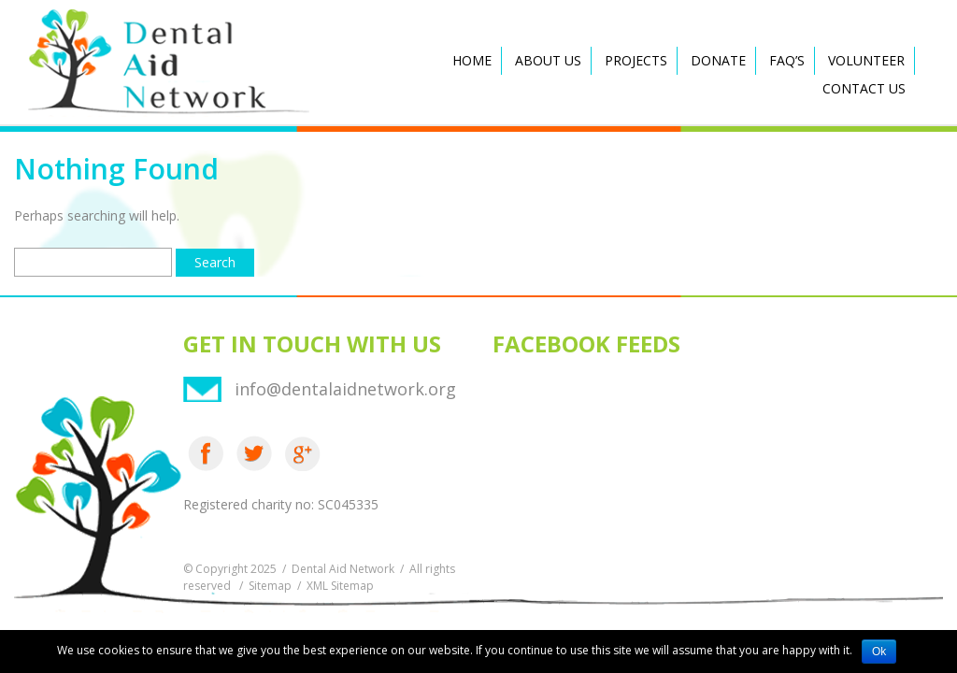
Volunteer (866, 60)
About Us (548, 60)
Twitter (254, 453)
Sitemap (270, 586)
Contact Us (864, 88)
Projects (636, 60)
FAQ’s (787, 60)
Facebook (205, 453)
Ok (879, 651)
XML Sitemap (340, 586)
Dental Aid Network (343, 569)
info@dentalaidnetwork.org (345, 389)
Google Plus (303, 453)
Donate (718, 60)
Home (472, 60)
